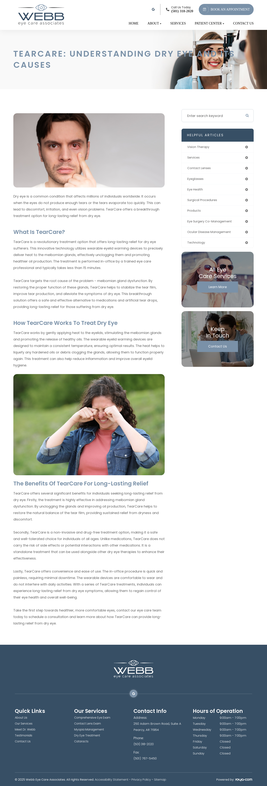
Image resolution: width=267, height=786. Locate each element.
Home (134, 23)
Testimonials (24, 735)
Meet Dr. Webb (26, 729)
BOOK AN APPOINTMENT (225, 9)
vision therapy (199, 147)
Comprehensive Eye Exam (94, 717)
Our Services (24, 723)
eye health (195, 191)
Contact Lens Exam (89, 723)
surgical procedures (203, 202)
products (194, 213)
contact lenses (200, 169)
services (194, 158)
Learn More (218, 290)
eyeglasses (196, 180)
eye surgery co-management (211, 223)
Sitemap (160, 779)
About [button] (154, 23)
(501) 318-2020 (144, 743)
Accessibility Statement (111, 779)
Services (178, 23)
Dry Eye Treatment (88, 735)
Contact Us (243, 23)
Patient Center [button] (209, 23)
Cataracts (82, 741)
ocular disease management (211, 234)
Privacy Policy (141, 779)
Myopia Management (91, 729)
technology (197, 245)
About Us (21, 717)
